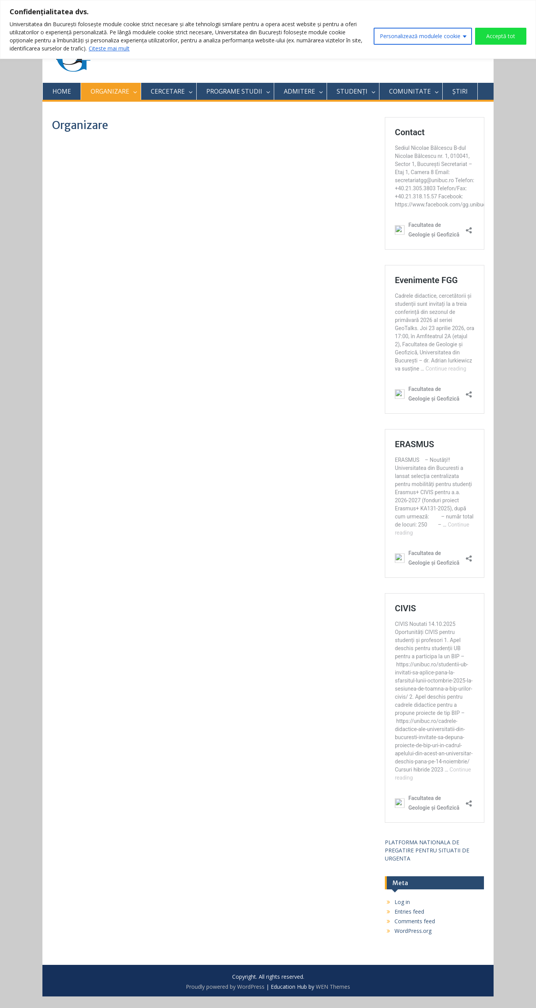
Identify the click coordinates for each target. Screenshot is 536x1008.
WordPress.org (412, 930)
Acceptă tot (500, 36)
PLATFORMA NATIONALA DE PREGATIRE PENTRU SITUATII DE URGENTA (427, 850)
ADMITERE (299, 91)
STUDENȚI (352, 91)
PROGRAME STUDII (234, 91)
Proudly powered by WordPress (225, 986)
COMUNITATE (410, 91)
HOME (61, 91)
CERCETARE (168, 91)
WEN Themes (333, 986)
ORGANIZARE (110, 91)
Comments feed (414, 921)
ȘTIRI (460, 91)
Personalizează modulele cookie (420, 36)
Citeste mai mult (109, 48)
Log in (402, 902)
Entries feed (409, 911)
